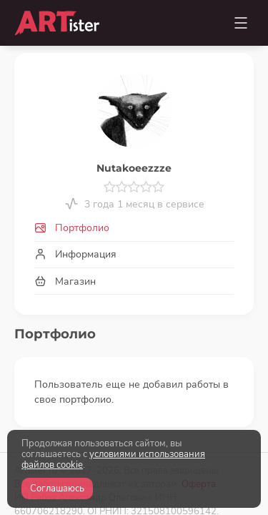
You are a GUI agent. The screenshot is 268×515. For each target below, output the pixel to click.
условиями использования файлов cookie (113, 459)
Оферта (199, 395)
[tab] (134, 228)
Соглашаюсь (57, 488)
